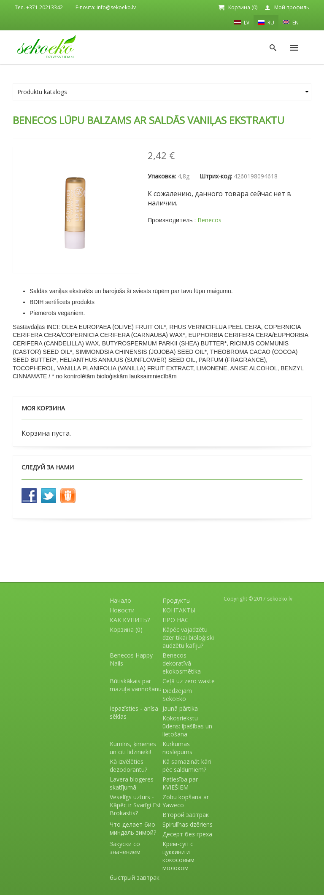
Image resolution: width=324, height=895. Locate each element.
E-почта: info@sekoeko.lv (106, 7)
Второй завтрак (185, 815)
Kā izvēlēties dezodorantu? (128, 766)
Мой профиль (291, 7)
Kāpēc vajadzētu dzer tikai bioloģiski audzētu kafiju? (188, 637)
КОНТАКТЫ (178, 610)
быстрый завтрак (134, 877)
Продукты (176, 600)
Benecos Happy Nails (131, 659)
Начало (120, 600)
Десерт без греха (187, 834)
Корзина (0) (242, 7)
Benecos (209, 220)
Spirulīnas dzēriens (187, 824)
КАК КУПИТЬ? (130, 620)
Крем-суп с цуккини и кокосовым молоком (178, 856)
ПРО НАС (175, 620)
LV (241, 22)
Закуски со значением (125, 848)
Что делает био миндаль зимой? (133, 828)
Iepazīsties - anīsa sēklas (134, 712)
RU (266, 22)
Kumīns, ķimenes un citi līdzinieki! (133, 748)
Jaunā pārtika (180, 708)
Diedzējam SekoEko (177, 695)
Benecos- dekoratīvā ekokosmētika (181, 663)
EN (291, 22)
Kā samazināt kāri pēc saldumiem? (186, 766)
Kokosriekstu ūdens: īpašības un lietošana (187, 726)
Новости (122, 610)
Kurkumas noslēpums (177, 748)
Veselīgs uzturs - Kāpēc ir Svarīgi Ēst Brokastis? (135, 805)
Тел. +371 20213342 (39, 7)
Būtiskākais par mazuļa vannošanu (136, 685)
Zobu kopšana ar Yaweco (185, 801)
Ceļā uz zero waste (188, 681)
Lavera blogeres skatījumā (132, 783)
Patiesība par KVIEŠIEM (180, 783)
